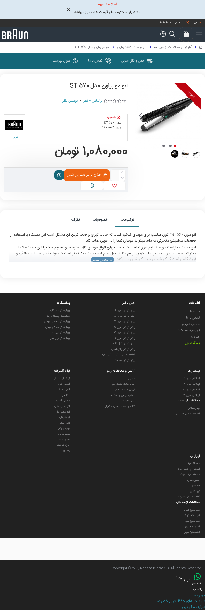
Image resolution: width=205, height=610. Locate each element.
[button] (140, 116)
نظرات (75, 220)
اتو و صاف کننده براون (131, 47)
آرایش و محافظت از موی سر (173, 47)
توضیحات (127, 220)
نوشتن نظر (70, 101)
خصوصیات (100, 220)
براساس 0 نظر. (92, 101)
